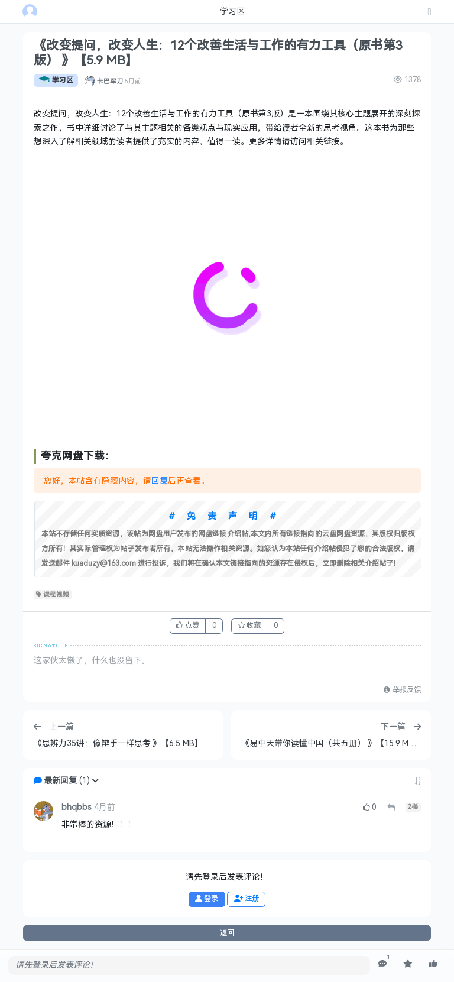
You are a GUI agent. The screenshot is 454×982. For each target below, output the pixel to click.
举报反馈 (402, 690)
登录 (206, 899)
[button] (95, 780)
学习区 (55, 80)
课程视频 (53, 594)
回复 (159, 481)
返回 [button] (227, 933)
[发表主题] (430, 13)
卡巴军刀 (110, 80)
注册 (246, 899)
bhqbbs (76, 807)
